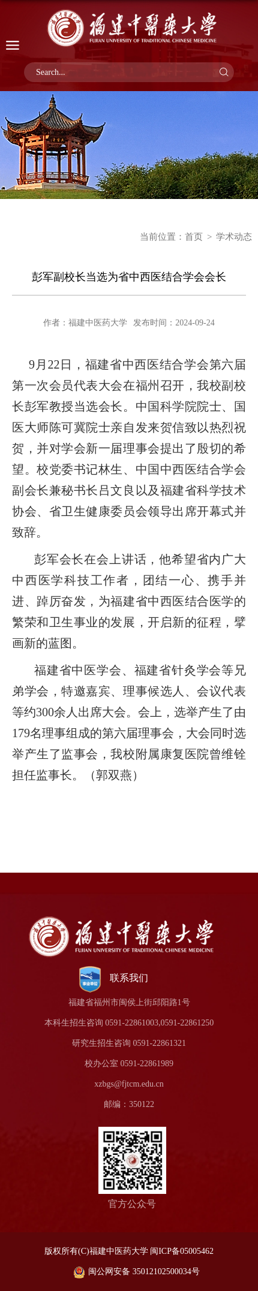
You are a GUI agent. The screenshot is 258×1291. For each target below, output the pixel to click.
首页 (194, 237)
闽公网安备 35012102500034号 (136, 1271)
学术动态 (234, 237)
